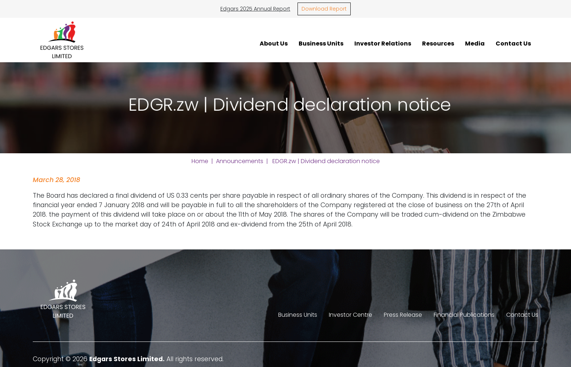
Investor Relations (382, 43)
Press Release (403, 315)
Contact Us (513, 43)
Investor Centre (350, 315)
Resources (438, 43)
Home (200, 161)
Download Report (324, 8)
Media (475, 43)
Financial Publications (464, 315)
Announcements (239, 161)
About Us (274, 43)
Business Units (321, 43)
